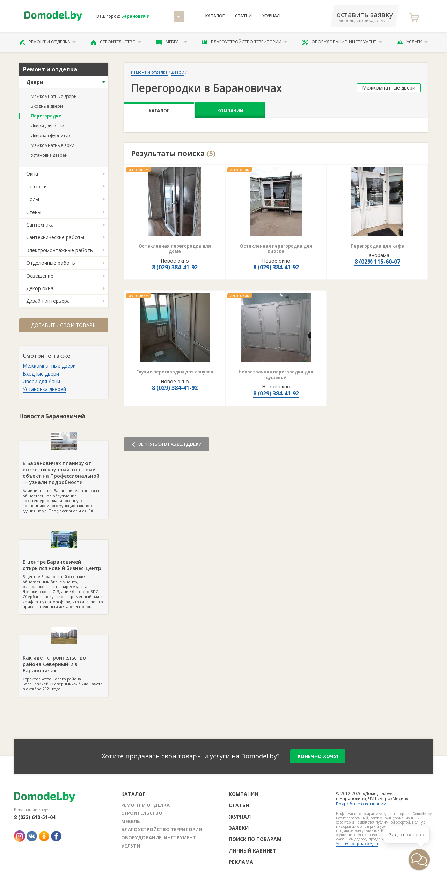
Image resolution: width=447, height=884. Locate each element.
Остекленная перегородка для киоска (276, 249)
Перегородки (46, 116)
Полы (32, 199)
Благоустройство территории (244, 42)
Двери (34, 82)
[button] (419, 859)
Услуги (412, 42)
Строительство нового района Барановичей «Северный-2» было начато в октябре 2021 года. (64, 663)
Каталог (215, 16)
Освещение (39, 275)
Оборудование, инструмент (342, 42)
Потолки (36, 186)
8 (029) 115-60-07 (377, 261)
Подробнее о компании (361, 804)
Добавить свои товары (64, 325)
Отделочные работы (51, 262)
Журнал (271, 16)
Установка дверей (49, 155)
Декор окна (39, 288)
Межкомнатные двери (54, 96)
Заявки (239, 827)
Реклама (241, 861)
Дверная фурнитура (52, 135)
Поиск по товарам (255, 839)
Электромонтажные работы (60, 250)
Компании (230, 111)
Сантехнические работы (55, 237)
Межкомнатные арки (52, 145)
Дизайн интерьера (48, 301)
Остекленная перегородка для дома (175, 249)
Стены (33, 212)
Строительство (116, 42)
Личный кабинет (252, 850)
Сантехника (40, 224)
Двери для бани (47, 126)
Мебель (171, 42)
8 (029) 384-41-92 (175, 267)
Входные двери (47, 106)
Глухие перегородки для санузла (174, 372)
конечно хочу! (318, 756)
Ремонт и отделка (47, 42)
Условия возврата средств (357, 843)
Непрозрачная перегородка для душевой (276, 374)
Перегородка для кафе (377, 246)
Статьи (243, 16)
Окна (32, 173)
